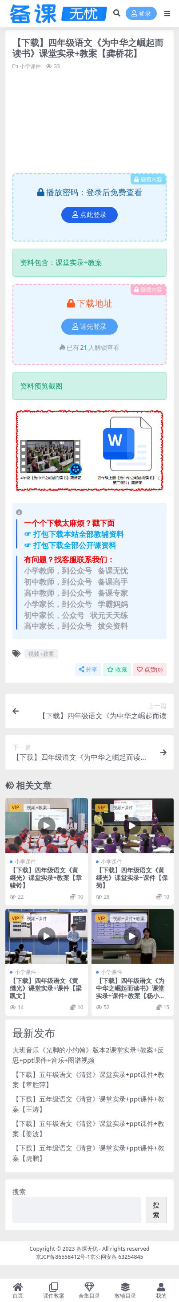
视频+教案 (41, 654)
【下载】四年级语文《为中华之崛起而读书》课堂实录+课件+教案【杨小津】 (130, 991)
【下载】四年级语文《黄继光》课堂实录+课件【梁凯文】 (46, 988)
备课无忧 (87, 1249)
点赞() (150, 669)
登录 (141, 13)
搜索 (19, 1191)
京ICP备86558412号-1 (63, 1257)
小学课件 (30, 66)
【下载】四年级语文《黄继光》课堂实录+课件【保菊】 (132, 877)
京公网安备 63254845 (116, 1257)
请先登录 (89, 326)
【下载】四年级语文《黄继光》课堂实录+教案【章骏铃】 (46, 877)
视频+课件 (123, 807)
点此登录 (89, 214)
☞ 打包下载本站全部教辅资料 (74, 534)
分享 (88, 669)
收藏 (117, 669)
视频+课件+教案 (129, 918)
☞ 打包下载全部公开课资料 (70, 545)
